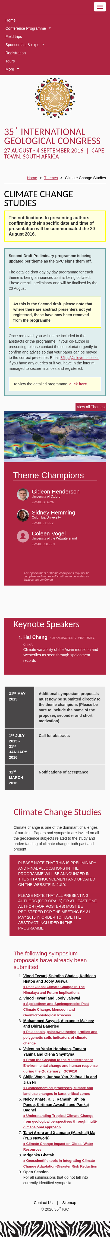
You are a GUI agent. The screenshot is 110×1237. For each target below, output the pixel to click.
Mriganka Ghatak (38, 1155)
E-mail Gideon (43, 502)
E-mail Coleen (43, 544)
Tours (10, 61)
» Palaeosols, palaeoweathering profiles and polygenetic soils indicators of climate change (60, 1037)
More (13, 70)
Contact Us (43, 1203)
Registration (15, 53)
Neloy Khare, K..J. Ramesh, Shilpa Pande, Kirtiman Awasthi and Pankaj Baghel (56, 1104)
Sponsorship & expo (25, 45)
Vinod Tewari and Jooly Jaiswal (51, 998)
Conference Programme (29, 29)
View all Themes (91, 407)
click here (78, 384)
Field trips (13, 36)
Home (10, 20)
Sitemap (69, 1203)
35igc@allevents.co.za (80, 357)
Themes (51, 178)
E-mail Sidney (43, 523)
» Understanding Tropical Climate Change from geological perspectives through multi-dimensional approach (60, 1121)
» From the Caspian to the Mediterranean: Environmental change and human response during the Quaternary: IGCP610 (60, 1065)
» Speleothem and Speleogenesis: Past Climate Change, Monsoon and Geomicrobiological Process (56, 1009)
